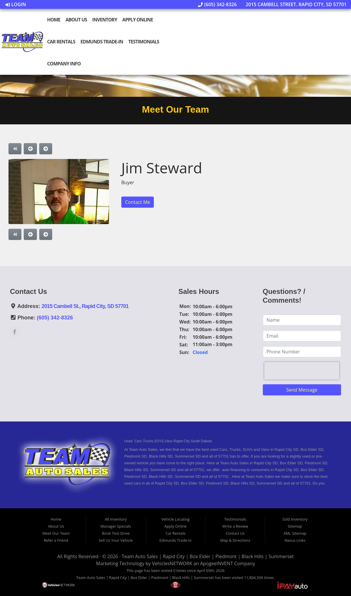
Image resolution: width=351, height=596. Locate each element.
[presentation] (301, 371)
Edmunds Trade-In (102, 41)
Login (15, 4)
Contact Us (235, 533)
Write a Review (235, 526)
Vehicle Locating (175, 519)
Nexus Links (294, 540)
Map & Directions (235, 540)
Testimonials (143, 41)
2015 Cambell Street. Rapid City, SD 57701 (293, 4)
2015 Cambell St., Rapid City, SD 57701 (85, 306)
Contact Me (137, 202)
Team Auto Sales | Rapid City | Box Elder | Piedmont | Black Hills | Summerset (208, 556)
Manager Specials (115, 526)
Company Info (64, 63)
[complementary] (333, 578)
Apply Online (137, 19)
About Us (76, 19)
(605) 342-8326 (217, 4)
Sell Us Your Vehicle (116, 540)
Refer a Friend (56, 540)
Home (53, 19)
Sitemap (295, 526)
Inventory (104, 19)
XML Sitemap (295, 533)
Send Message (302, 390)
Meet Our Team (56, 533)
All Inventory (116, 519)
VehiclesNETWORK (172, 563)
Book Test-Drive (116, 533)
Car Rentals (61, 41)
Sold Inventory (295, 519)
